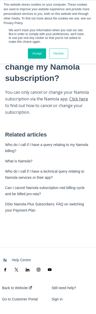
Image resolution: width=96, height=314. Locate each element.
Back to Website (17, 288)
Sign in (57, 299)
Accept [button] (37, 53)
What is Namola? (19, 161)
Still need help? (64, 288)
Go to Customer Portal (20, 299)
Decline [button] (59, 53)
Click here (78, 99)
